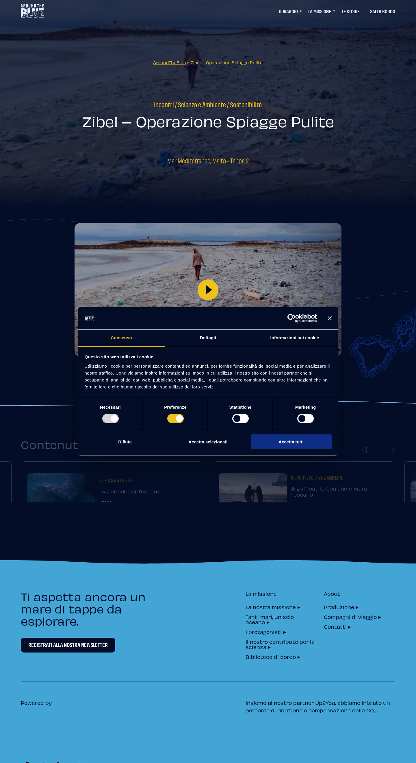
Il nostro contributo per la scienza (280, 644)
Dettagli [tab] (208, 337)
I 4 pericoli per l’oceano (129, 498)
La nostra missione (271, 606)
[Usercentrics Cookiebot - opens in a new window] (291, 318)
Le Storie (351, 11)
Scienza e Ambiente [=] (202, 104)
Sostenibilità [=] (246, 104)
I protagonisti (264, 631)
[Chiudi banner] (330, 318)
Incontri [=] (164, 104)
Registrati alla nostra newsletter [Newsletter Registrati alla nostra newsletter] (68, 644)
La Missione (319, 11)
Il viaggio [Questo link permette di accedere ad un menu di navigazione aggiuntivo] (288, 11)
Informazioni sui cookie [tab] (294, 337)
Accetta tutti (291, 441)
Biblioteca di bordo (271, 656)
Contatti (335, 626)
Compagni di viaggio (350, 616)
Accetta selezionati (207, 441)
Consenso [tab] (121, 337)
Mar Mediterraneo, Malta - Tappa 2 (208, 160)
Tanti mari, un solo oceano (270, 619)
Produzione (339, 606)
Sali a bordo (382, 11)
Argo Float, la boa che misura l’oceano (329, 498)
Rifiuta (125, 441)
